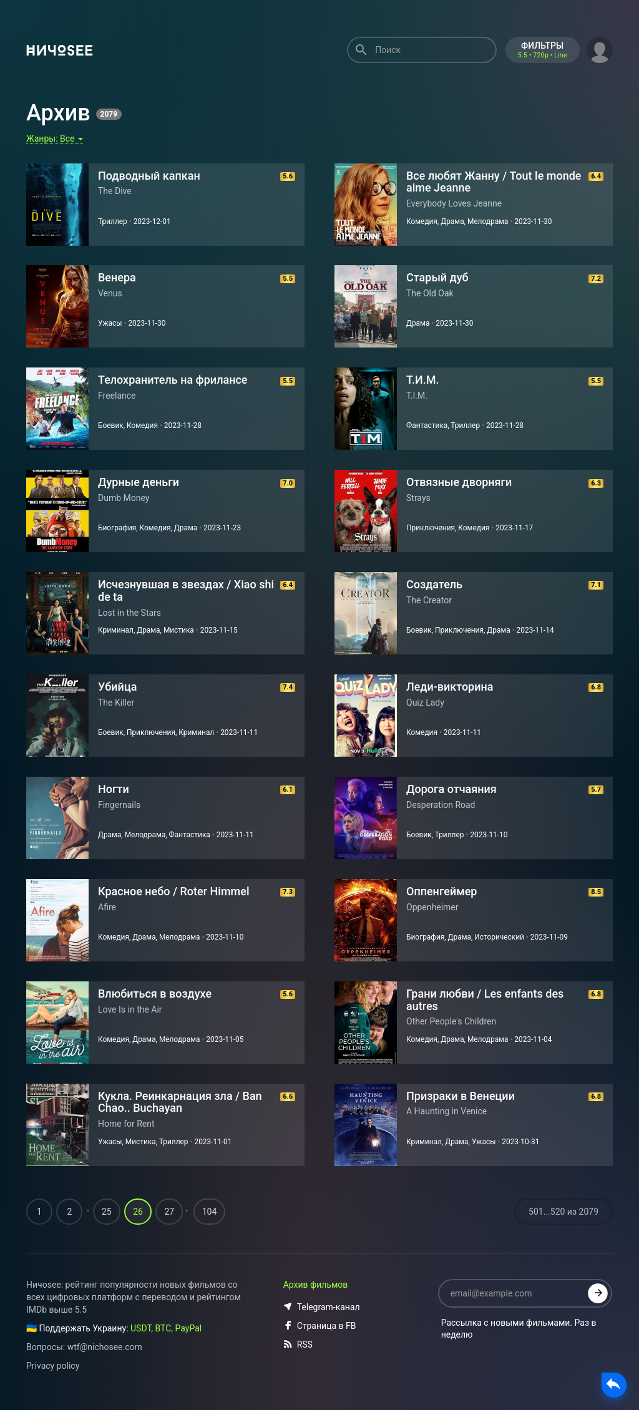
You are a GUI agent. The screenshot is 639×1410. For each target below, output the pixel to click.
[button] (600, 49)
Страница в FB (319, 1326)
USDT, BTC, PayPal (166, 1329)
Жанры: (54, 138)
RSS (298, 1345)
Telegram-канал (321, 1308)
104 (209, 1212)
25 (107, 1212)
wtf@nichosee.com (104, 1348)
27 (169, 1212)
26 (138, 1212)
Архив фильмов (315, 1285)
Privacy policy (52, 1366)
